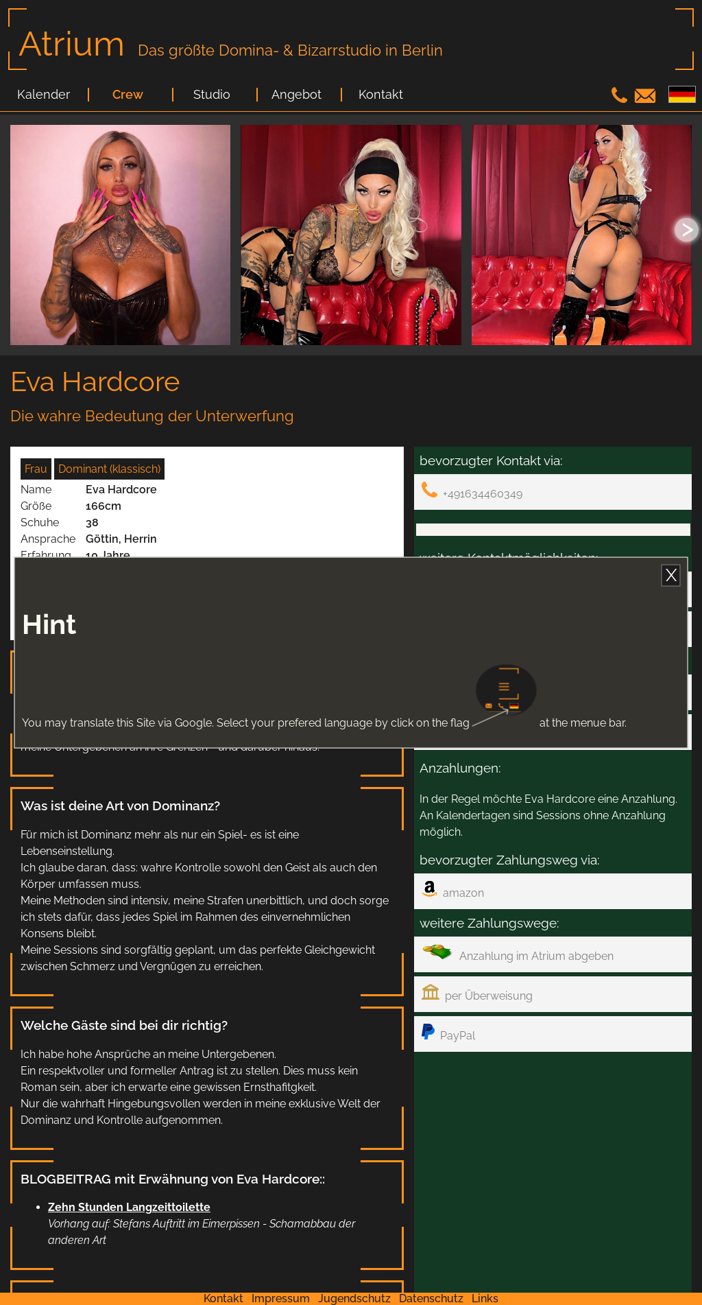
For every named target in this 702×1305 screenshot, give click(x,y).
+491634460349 (472, 491)
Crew (127, 95)
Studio (211, 95)
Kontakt (381, 95)
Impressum (281, 1298)
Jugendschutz (354, 1298)
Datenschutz (431, 1298)
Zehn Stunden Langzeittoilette (129, 1207)
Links (485, 1298)
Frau (36, 468)
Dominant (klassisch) (109, 468)
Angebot (296, 95)
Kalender (43, 95)
